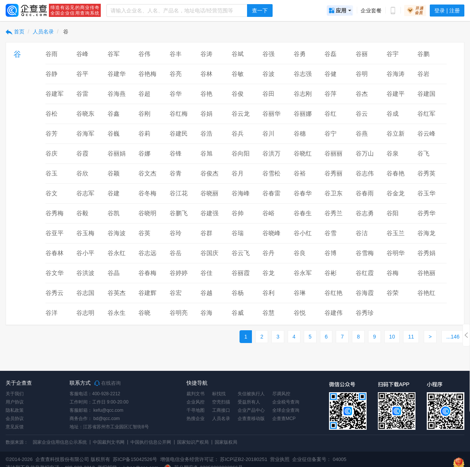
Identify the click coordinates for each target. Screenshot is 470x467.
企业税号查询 (285, 402)
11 (411, 337)
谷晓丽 (209, 193)
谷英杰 (117, 293)
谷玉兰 (396, 233)
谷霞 (82, 153)
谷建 (114, 193)
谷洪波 (85, 273)
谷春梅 (147, 273)
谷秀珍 (365, 313)
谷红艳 (333, 293)
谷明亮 (179, 313)
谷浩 (206, 133)
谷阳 (393, 213)
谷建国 (426, 94)
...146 (452, 337)
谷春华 (303, 193)
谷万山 (365, 153)
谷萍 (330, 94)
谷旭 (206, 153)
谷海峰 (241, 193)
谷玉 (51, 173)
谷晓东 (85, 113)
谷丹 (268, 253)
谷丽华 (271, 113)
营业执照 (279, 459)
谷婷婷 (179, 273)
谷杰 (362, 94)
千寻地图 (195, 410)
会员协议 (15, 418)
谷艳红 (426, 293)
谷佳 (206, 273)
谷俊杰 (209, 173)
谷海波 (117, 233)
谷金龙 (396, 193)
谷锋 (176, 153)
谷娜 (144, 153)
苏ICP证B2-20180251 (243, 459)
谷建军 (54, 94)
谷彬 (330, 273)
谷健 (330, 74)
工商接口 (221, 410)
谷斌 (238, 54)
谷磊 (330, 54)
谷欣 (82, 173)
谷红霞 (365, 273)
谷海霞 (365, 293)
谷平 (82, 74)
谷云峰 (426, 133)
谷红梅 (179, 113)
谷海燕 (117, 94)
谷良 (300, 253)
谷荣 (393, 293)
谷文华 (54, 273)
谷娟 (206, 113)
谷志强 (303, 74)
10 (392, 337)
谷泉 (393, 153)
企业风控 (195, 402)
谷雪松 (271, 173)
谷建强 (209, 213)
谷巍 (114, 133)
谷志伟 (365, 173)
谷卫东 (333, 193)
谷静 (51, 74)
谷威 (238, 313)
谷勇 (300, 54)
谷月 (238, 173)
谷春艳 (396, 173)
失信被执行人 (251, 393)
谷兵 (238, 133)
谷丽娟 (117, 153)
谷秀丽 (333, 173)
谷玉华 (426, 193)
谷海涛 (396, 74)
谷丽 (362, 54)
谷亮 (176, 74)
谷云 (362, 113)
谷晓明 (147, 213)
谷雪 (330, 233)
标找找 (219, 393)
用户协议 (15, 402)
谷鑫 (114, 113)
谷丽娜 (303, 113)
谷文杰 (147, 173)
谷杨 (238, 293)
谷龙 (268, 273)
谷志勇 (365, 213)
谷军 (114, 54)
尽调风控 (281, 393)
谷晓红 (303, 153)
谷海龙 (426, 233)
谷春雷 (271, 193)
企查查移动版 (251, 418)
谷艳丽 (426, 273)
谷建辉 (147, 293)
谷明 (362, 74)
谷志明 (85, 313)
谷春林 (54, 253)
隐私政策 (15, 410)
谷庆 (51, 153)
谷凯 (114, 213)
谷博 (330, 253)
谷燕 (362, 133)
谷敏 (238, 74)
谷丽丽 (333, 153)
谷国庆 (209, 253)
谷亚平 (54, 233)
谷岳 (176, 253)
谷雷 (82, 94)
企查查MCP (284, 418)
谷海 (206, 313)
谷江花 (179, 193)
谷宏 (176, 293)
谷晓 (144, 313)
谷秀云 (54, 293)
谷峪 (268, 213)
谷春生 (303, 213)
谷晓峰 (271, 233)
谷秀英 (426, 173)
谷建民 (179, 133)
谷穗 (300, 133)
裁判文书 (195, 393)
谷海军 (85, 133)
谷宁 (330, 133)
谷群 (206, 233)
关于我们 (15, 393)
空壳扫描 (221, 402)
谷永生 (117, 313)
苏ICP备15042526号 (135, 459)
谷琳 (300, 293)
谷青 (176, 173)
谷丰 (176, 54)
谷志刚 (303, 94)
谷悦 (300, 313)
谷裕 (300, 173)
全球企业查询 (285, 410)
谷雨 (51, 54)
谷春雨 (365, 193)
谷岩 (423, 74)
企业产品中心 (251, 410)
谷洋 (51, 313)
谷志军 (85, 193)
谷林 (206, 74)
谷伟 (144, 54)
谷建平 (396, 94)
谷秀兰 (333, 213)
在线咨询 (107, 383)
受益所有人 (249, 402)
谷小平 (85, 253)
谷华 (176, 94)
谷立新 (396, 133)
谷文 (51, 193)
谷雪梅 (365, 253)
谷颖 (114, 173)
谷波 (268, 74)
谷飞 (423, 153)
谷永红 (117, 253)
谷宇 (393, 54)
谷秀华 (426, 213)
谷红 (330, 113)
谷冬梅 (147, 193)
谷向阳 (241, 153)
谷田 (268, 94)
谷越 (206, 293)
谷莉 (144, 133)
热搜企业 (195, 418)
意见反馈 (15, 426)
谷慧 (268, 313)
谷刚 (144, 113)
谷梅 (393, 273)
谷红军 (426, 113)
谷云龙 (241, 113)
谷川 (268, 133)
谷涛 (206, 54)
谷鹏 (423, 54)
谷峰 (82, 54)
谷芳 (51, 133)
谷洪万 (271, 153)
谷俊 (238, 94)
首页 (15, 32)
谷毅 (82, 213)
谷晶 (114, 273)
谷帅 (238, 213)
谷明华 (396, 253)
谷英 (144, 233)
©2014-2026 (19, 459)
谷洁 (362, 233)
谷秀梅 (54, 213)
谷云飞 (241, 253)
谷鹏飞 (179, 213)
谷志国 (85, 293)
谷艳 (206, 94)
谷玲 (176, 233)
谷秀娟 (426, 253)
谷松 (51, 113)
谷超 (144, 94)
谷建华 (117, 74)
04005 (339, 459)
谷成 (393, 113)
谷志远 (147, 253)
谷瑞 (238, 233)
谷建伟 (333, 313)
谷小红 (303, 233)
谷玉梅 (85, 233)
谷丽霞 (241, 273)
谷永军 (303, 273)
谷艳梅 (147, 74)
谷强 (268, 54)
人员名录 (43, 32)
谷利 (268, 293)
